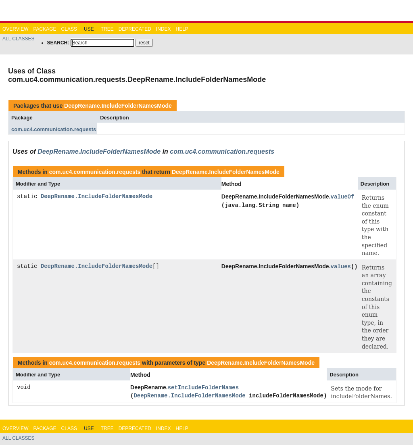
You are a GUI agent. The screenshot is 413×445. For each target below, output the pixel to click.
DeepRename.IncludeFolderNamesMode (118, 105)
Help (181, 29)
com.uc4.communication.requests (53, 129)
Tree (107, 29)
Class (69, 29)
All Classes (18, 39)
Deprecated (135, 29)
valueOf (343, 197)
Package (44, 29)
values (341, 266)
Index (163, 29)
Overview (15, 29)
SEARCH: (58, 43)
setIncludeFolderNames (203, 387)
